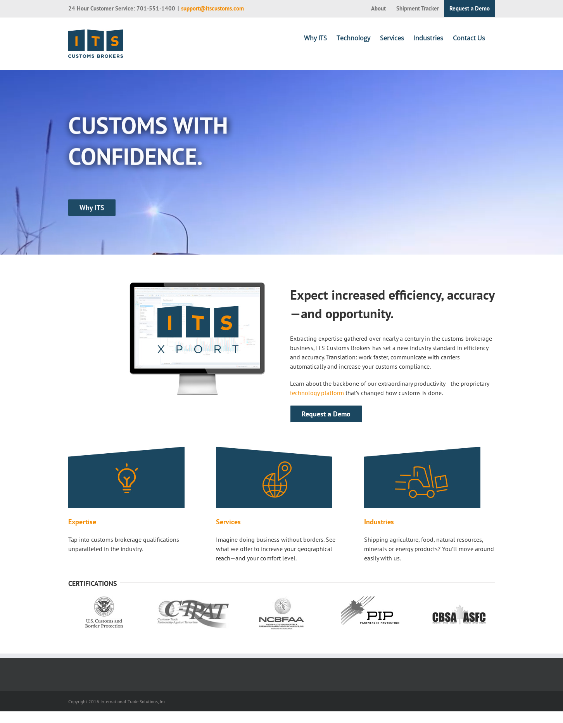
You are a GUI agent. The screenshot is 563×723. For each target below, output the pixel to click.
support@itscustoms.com (212, 8)
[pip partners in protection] (370, 601)
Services (228, 521)
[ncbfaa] (281, 601)
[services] (274, 451)
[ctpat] (193, 601)
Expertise (82, 521)
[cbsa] (459, 601)
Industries (379, 521)
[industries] (422, 451)
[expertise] (126, 451)
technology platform (317, 393)
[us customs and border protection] (104, 601)
